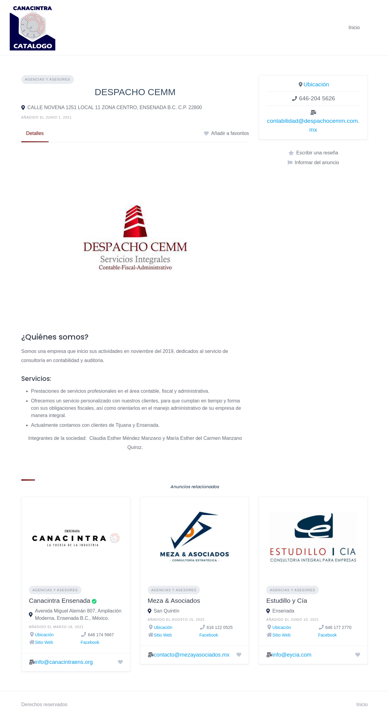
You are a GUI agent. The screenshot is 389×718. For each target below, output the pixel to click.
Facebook (90, 642)
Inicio (354, 27)
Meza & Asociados (174, 600)
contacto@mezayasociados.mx (191, 655)
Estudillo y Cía (286, 600)
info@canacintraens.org (64, 662)
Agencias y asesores (47, 79)
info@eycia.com (291, 655)
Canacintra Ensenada (59, 600)
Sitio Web (44, 642)
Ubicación (316, 84)
